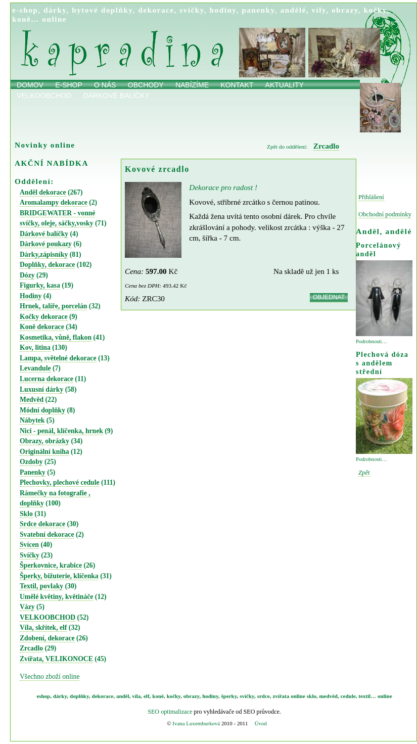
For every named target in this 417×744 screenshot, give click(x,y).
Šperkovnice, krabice (51, 565)
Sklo (26, 514)
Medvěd (31, 399)
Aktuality (284, 85)
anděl (122, 696)
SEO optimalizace (170, 711)
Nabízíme (192, 85)
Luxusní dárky (41, 389)
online (54, 19)
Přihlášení (371, 197)
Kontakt (236, 85)
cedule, (349, 696)
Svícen (29, 544)
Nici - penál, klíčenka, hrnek (61, 431)
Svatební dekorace (47, 534)
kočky (375, 10)
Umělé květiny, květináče (56, 596)
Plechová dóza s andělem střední (382, 363)
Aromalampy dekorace (53, 202)
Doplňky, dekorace (47, 264)
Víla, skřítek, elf (43, 627)
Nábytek (32, 420)
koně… (25, 19)
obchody (146, 85)
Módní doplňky (42, 410)
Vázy (27, 607)
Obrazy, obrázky (44, 441)
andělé (293, 10)
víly (318, 10)
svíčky (191, 10)
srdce (263, 696)
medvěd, (329, 696)
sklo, (312, 696)
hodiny (223, 10)
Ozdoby (31, 462)
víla (136, 696)
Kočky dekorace (44, 316)
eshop (43, 696)
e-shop (25, 10)
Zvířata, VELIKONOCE (56, 659)
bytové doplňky (102, 10)
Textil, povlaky (41, 586)
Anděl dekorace (43, 192)
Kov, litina (35, 347)
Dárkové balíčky (116, 95)
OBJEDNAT (329, 297)
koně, (158, 696)
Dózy (27, 275)
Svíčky (29, 555)
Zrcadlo (31, 648)
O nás (105, 85)
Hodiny (30, 296)
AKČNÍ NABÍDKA (51, 163)
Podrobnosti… (371, 341)
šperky (229, 696)
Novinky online (45, 145)
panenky (258, 10)
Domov (30, 85)
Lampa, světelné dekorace (58, 358)
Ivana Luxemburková (196, 723)
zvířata (280, 696)
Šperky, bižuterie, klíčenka (59, 576)
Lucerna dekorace (46, 379)
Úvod (260, 723)
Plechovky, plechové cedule (60, 482)
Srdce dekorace (42, 524)
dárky (55, 10)
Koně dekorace (42, 327)
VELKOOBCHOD (47, 617)
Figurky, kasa (40, 285)
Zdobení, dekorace (47, 638)
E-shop (68, 85)
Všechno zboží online (49, 676)
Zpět (364, 472)
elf (147, 696)
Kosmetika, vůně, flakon (55, 337)
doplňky (79, 696)
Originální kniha (44, 451)
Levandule (35, 368)
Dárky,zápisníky (44, 254)
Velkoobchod (44, 95)
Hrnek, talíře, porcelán (53, 306)
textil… (367, 696)
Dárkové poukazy (46, 244)
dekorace (156, 10)
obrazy (345, 10)
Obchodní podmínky (384, 214)
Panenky (32, 472)
